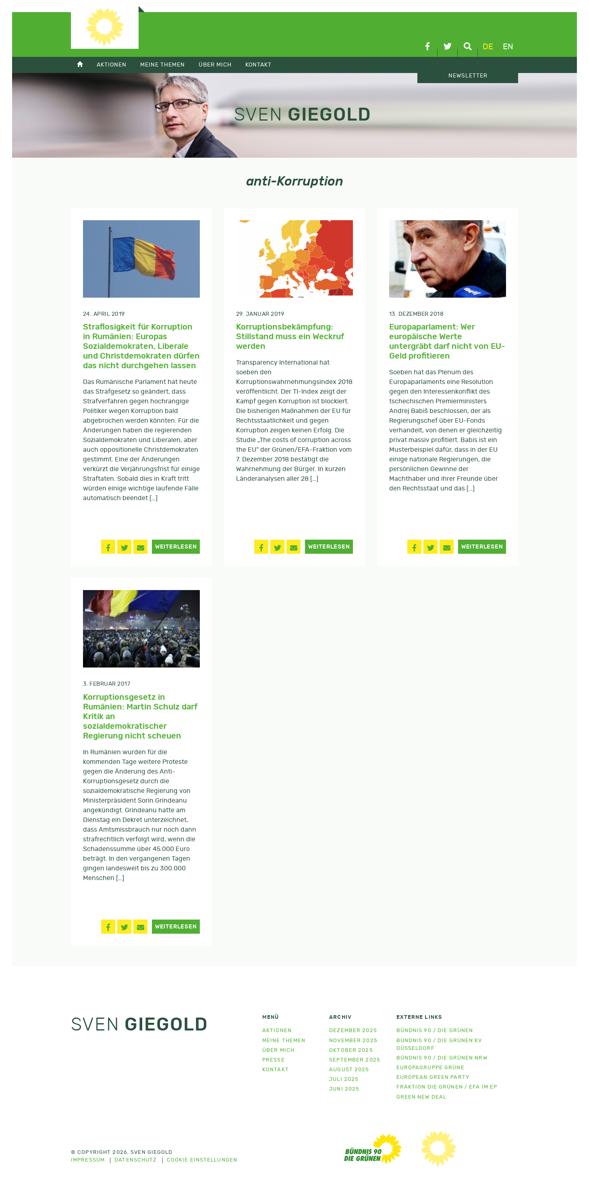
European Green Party (432, 1077)
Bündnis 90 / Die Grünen (434, 1030)
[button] (108, 547)
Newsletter (467, 76)
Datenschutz (135, 1160)
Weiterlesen (176, 547)
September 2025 (354, 1060)
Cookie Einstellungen (202, 1160)
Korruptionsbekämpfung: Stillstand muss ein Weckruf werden (290, 336)
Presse (273, 1060)
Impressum (88, 1160)
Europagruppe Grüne (430, 1067)
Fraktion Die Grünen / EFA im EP (447, 1087)
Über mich (215, 65)
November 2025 (353, 1040)
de (488, 47)
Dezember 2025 (353, 1030)
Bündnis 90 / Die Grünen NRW (441, 1058)
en (508, 47)
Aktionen (112, 65)
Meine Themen (162, 65)
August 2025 (349, 1069)
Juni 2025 (344, 1089)
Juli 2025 (344, 1079)
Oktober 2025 (351, 1050)
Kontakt (258, 65)
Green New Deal (421, 1097)
